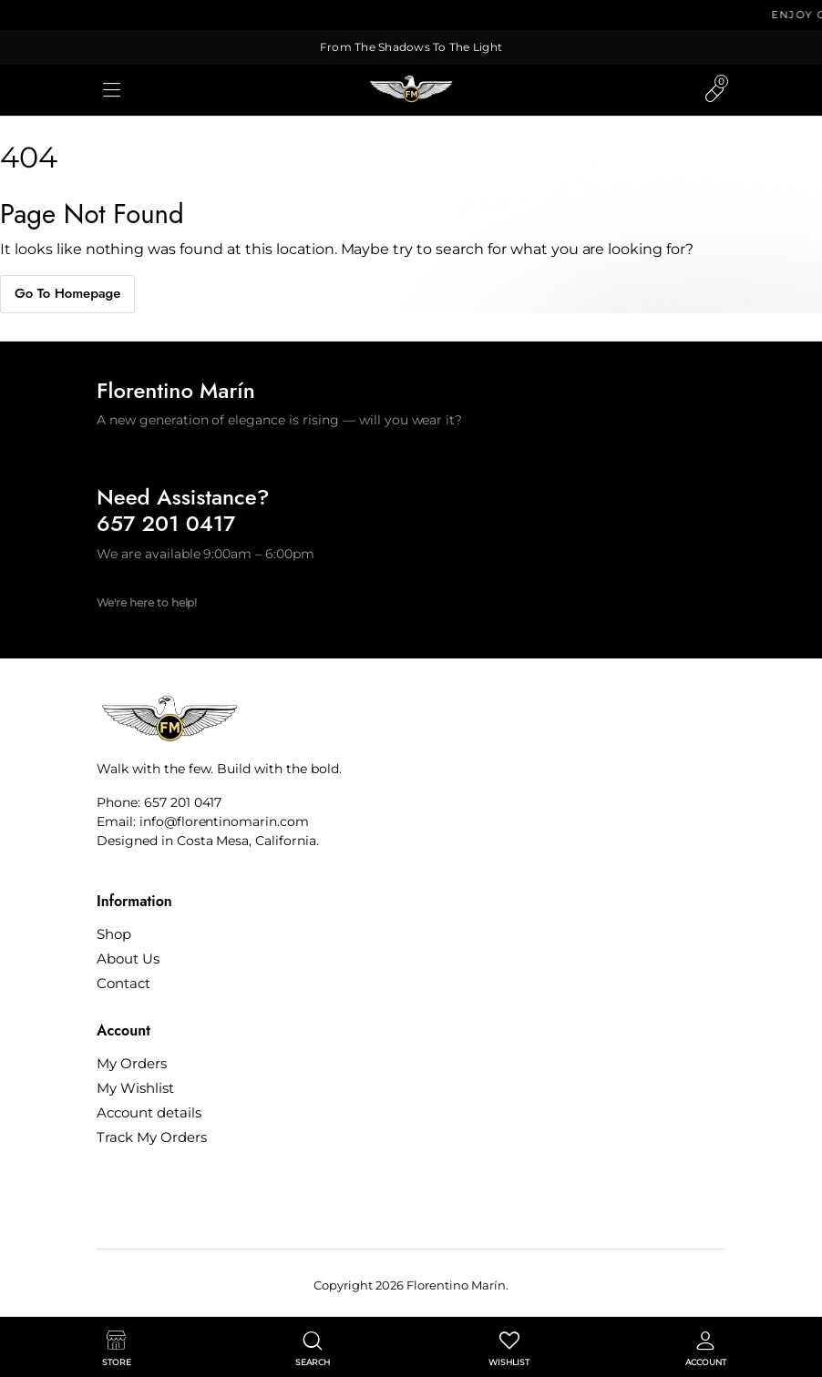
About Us (128, 958)
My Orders (132, 1063)
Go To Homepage (67, 293)
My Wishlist (135, 1087)
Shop (114, 934)
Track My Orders (152, 1137)
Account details (149, 1112)
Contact (123, 983)
